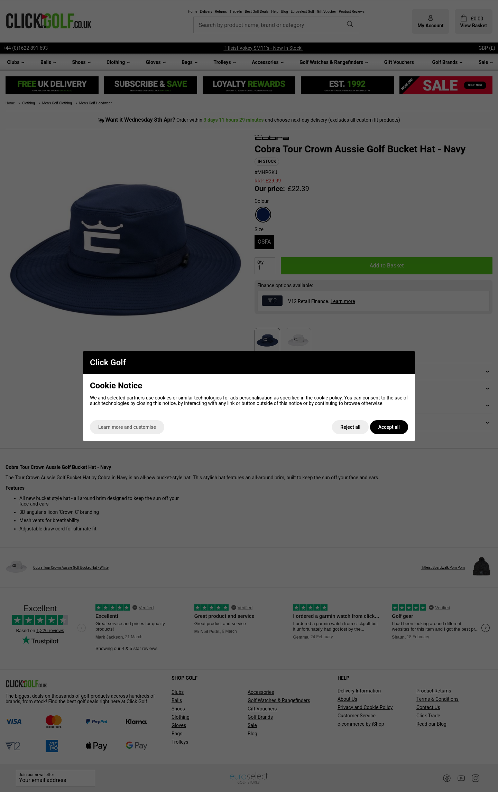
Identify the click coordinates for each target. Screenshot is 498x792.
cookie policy (328, 397)
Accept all (389, 427)
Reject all (350, 427)
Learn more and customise (127, 427)
